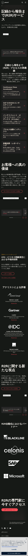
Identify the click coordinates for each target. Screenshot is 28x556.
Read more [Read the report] (14, 303)
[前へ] (23, 217)
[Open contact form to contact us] (9, 509)
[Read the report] (14, 44)
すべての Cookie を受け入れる (14, 553)
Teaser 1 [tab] (11, 217)
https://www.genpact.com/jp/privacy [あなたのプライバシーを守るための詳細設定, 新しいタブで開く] (10, 546)
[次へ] (26, 217)
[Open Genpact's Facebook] (5, 528)
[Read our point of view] (11, 403)
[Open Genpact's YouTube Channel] (10, 528)
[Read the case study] (11, 206)
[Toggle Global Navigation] (25, 2)
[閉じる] (26, 539)
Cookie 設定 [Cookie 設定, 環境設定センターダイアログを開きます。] (13, 549)
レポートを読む (8, 273)
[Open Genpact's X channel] (2, 528)
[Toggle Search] (22, 2)
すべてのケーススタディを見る (12, 191)
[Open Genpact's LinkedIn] (7, 528)
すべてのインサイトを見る (9, 277)
